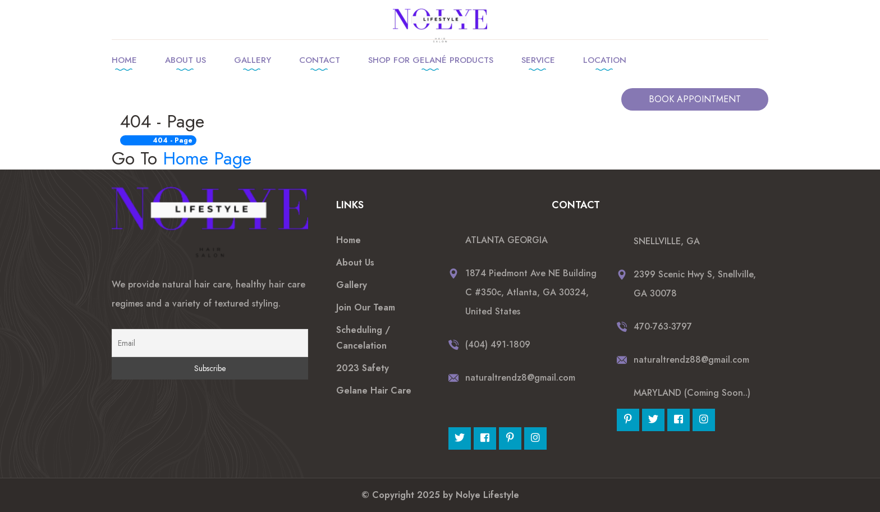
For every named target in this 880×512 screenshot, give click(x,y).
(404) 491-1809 (497, 344)
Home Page (207, 158)
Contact (319, 60)
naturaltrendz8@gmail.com (520, 377)
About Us (185, 60)
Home (124, 60)
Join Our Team (365, 307)
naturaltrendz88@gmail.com (691, 359)
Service (538, 60)
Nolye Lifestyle (487, 494)
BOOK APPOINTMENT (695, 99)
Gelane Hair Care (373, 390)
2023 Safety (362, 368)
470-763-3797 (663, 326)
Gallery (252, 60)
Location (604, 60)
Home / (137, 140)
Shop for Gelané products (430, 60)
